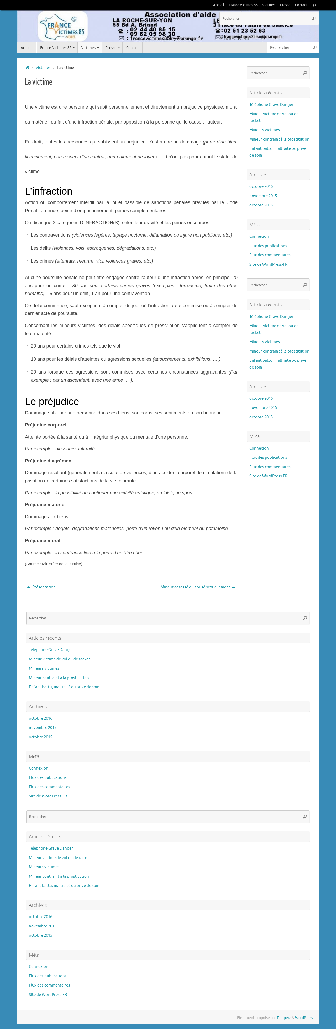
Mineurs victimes (264, 129)
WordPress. (304, 1018)
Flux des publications (268, 245)
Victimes (268, 5)
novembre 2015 (263, 196)
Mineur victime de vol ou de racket (59, 659)
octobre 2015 (261, 205)
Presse (285, 5)
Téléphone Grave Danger (271, 104)
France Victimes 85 (243, 5)
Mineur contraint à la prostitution (279, 139)
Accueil (218, 5)
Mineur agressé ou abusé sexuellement (198, 587)
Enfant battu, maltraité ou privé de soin (64, 687)
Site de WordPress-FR (268, 264)
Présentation (41, 587)
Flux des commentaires (270, 255)
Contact (301, 5)
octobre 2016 (261, 186)
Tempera (284, 1018)
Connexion (259, 236)
